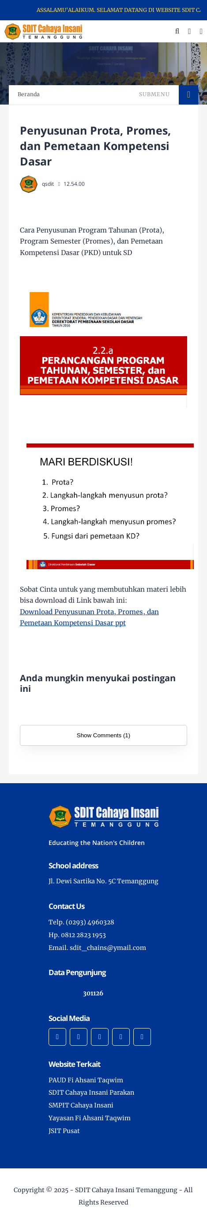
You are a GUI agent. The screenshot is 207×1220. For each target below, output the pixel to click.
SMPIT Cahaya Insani (81, 1105)
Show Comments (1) (103, 735)
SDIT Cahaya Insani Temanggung (126, 1190)
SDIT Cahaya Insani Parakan (91, 1092)
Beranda (29, 94)
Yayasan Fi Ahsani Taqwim (90, 1118)
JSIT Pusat (64, 1131)
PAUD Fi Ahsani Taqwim (86, 1080)
